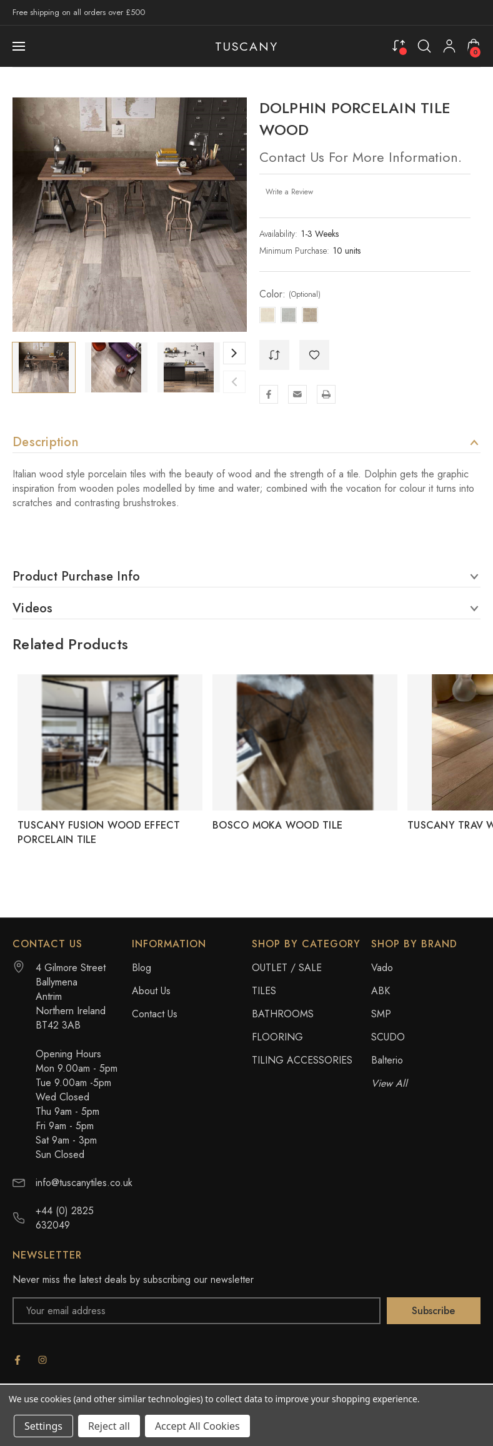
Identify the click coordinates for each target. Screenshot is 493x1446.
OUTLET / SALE (287, 967)
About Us (151, 991)
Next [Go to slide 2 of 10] (234, 353)
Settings (43, 1426)
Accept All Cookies (197, 1426)
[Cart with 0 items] (474, 46)
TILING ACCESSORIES (302, 1060)
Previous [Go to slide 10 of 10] (234, 382)
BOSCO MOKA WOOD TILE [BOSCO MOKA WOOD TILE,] (277, 825)
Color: (290, 294)
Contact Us (154, 1014)
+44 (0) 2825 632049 (65, 1218)
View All (389, 1083)
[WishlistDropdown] (314, 355)
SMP (381, 1014)
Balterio (387, 1060)
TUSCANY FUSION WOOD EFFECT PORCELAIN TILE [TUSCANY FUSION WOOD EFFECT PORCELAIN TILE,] (99, 832)
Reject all (109, 1426)
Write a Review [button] (289, 191)
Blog (141, 967)
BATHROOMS (283, 1014)
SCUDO (388, 1037)
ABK (380, 991)
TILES (264, 991)
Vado (382, 967)
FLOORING (277, 1037)
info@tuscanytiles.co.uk (84, 1182)
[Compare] (398, 45)
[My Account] (449, 46)
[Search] (424, 46)
